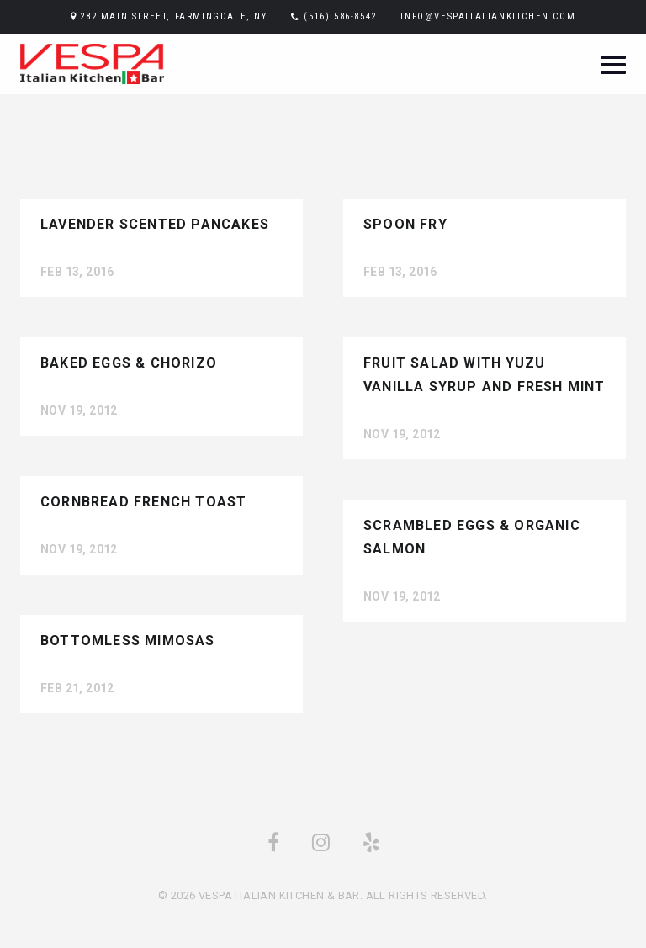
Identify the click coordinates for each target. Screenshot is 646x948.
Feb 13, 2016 (77, 271)
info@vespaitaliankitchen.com (487, 16)
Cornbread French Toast (143, 502)
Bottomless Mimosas (127, 641)
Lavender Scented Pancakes (154, 224)
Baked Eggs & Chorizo (128, 363)
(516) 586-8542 (340, 16)
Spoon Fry (405, 224)
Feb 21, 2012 (77, 688)
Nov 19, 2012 (79, 410)
